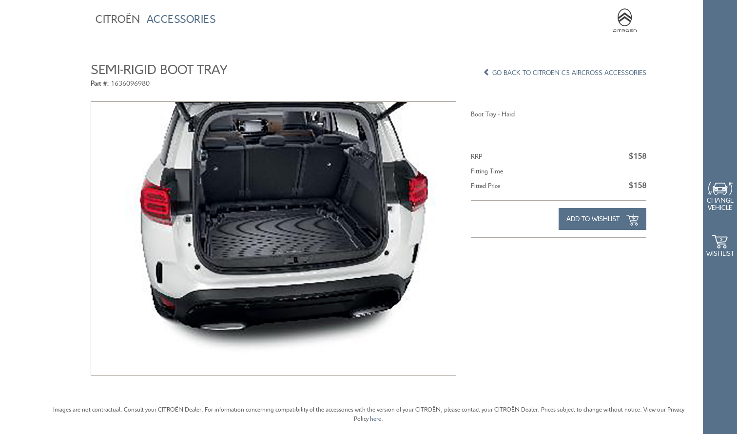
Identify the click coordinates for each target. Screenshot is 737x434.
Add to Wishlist (602, 220)
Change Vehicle (720, 203)
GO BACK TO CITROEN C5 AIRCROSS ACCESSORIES (564, 72)
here (375, 419)
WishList (720, 253)
